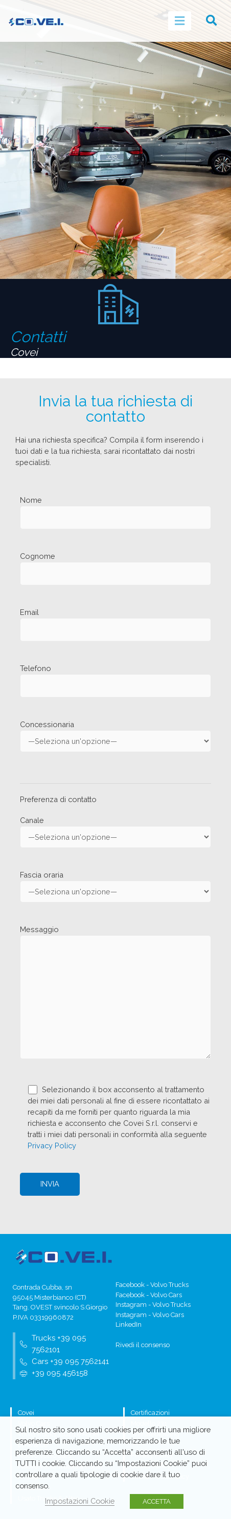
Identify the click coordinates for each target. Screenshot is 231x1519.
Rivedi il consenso (142, 1345)
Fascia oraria (115, 886)
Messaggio (115, 993)
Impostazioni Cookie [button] (79, 1501)
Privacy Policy (52, 1145)
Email (115, 624)
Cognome (115, 568)
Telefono (115, 681)
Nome (115, 512)
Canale (115, 832)
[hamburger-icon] (179, 21)
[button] (211, 21)
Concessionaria (115, 736)
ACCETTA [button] (157, 1501)
